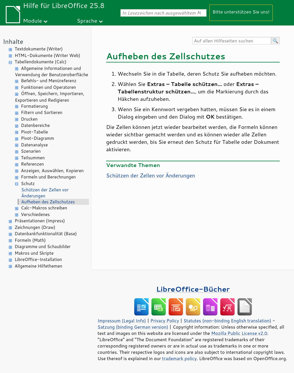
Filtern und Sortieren (41, 112)
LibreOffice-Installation (38, 259)
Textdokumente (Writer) (39, 49)
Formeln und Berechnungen (48, 177)
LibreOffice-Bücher (192, 289)
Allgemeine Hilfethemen (38, 266)
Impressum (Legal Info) (122, 320)
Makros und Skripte (34, 253)
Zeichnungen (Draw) (35, 227)
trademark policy (179, 358)
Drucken (29, 119)
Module (32, 20)
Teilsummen (33, 158)
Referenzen (32, 164)
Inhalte (13, 41)
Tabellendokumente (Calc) (40, 62)
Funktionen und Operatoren (48, 87)
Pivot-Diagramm (37, 138)
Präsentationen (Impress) (40, 221)
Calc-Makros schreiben (44, 208)
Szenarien (31, 151)
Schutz (28, 183)
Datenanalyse (34, 145)
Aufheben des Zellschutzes (48, 202)
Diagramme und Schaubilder (43, 247)
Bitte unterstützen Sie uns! (241, 11)
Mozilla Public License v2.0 (239, 333)
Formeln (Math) (30, 240)
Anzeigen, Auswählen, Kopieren (52, 171)
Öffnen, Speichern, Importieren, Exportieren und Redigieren (49, 97)
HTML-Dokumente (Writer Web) (47, 55)
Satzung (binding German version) (133, 327)
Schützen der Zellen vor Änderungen (45, 193)
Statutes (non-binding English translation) (227, 320)
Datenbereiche (35, 125)
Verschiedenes (35, 214)
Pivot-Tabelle (34, 132)
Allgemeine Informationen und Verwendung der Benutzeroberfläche (51, 71)
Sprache (87, 20)
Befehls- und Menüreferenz (48, 81)
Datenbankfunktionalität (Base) (46, 234)
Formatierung (34, 106)
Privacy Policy (164, 320)
